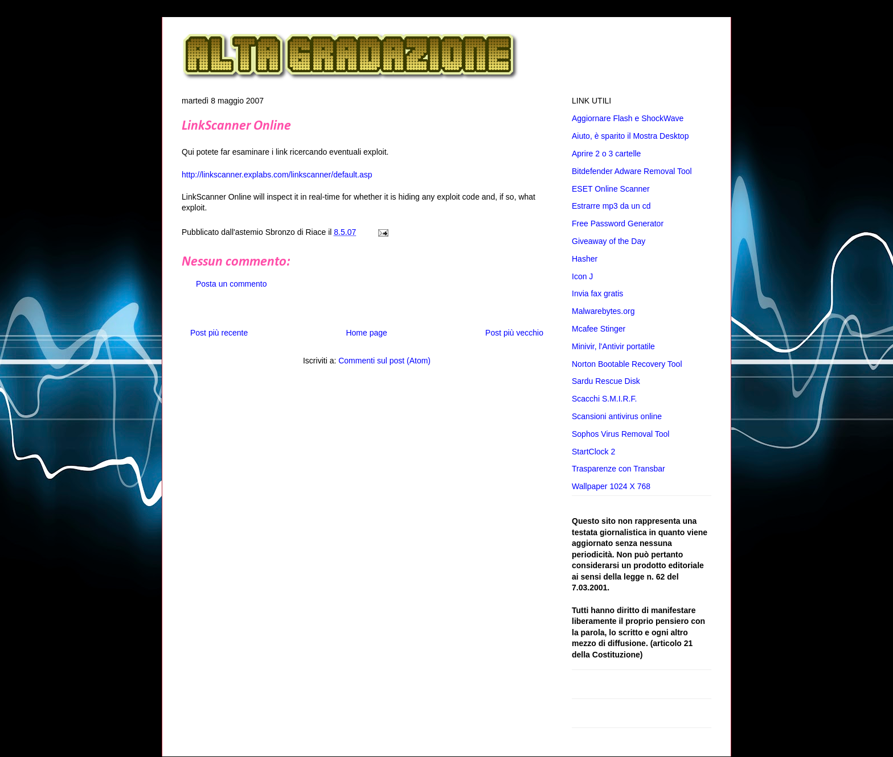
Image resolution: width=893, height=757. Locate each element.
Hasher (584, 258)
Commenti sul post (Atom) (384, 360)
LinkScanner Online (236, 126)
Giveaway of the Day (608, 241)
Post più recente (219, 332)
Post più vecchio (514, 332)
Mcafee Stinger (598, 328)
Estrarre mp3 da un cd (611, 205)
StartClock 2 (593, 451)
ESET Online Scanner (611, 188)
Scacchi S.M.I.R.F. (604, 398)
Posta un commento (231, 283)
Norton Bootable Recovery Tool (627, 364)
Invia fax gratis (597, 293)
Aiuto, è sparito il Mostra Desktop (630, 135)
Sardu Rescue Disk (606, 381)
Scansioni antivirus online (617, 416)
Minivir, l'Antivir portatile (613, 346)
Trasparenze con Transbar (618, 468)
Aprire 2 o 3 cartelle (606, 153)
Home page (366, 332)
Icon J (582, 276)
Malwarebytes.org (603, 311)
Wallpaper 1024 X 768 (611, 486)
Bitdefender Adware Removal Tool (632, 171)
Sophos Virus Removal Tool (620, 434)
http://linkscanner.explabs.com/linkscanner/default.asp (277, 174)
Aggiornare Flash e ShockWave (627, 118)
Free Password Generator (617, 223)
